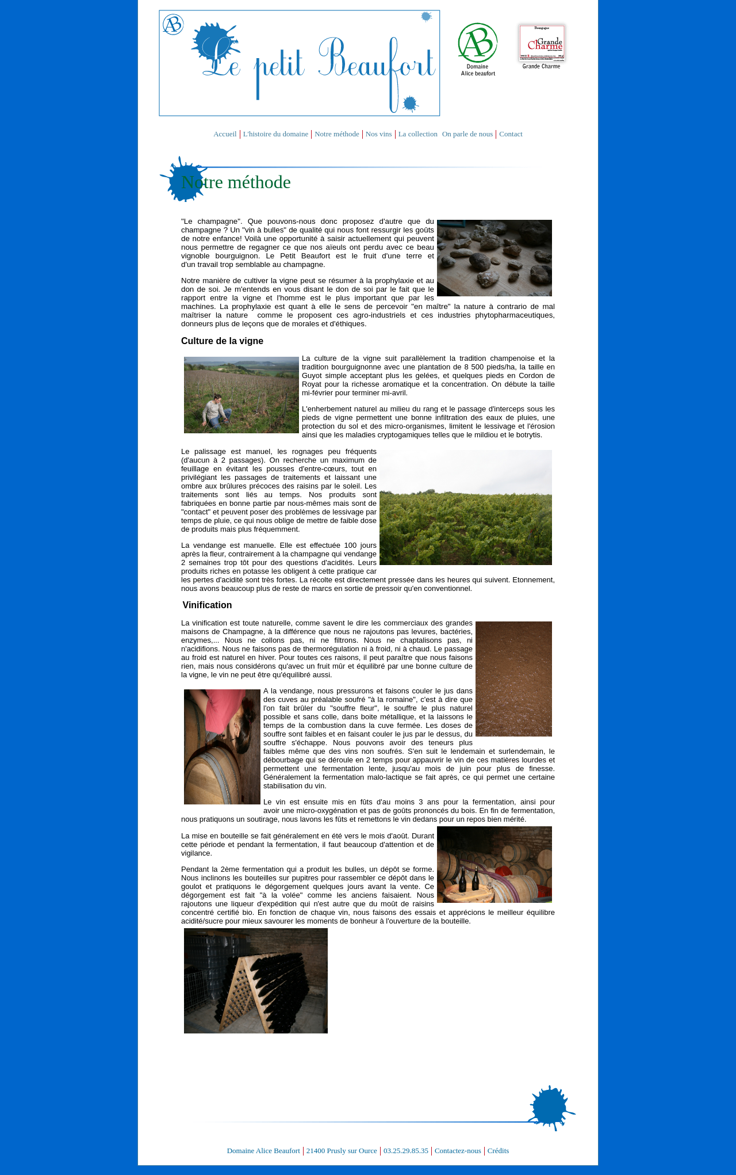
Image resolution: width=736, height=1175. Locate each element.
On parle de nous (467, 133)
